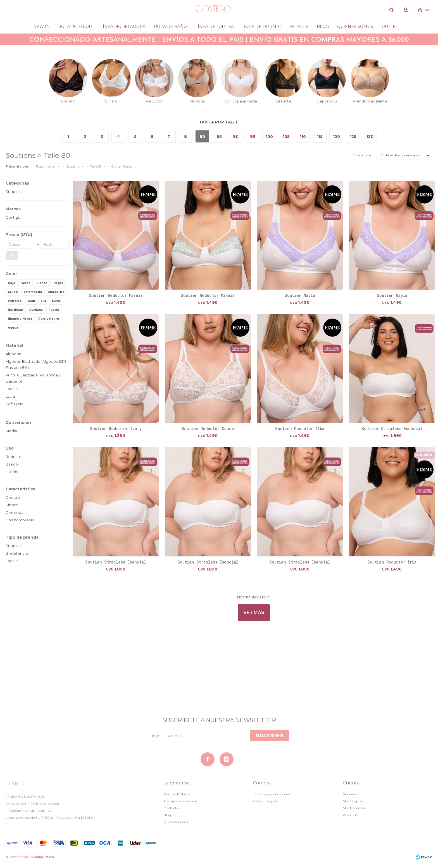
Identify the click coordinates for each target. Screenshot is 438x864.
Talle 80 (95, 166)
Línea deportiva (214, 26)
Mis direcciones (354, 808)
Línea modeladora (123, 26)
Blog (323, 26)
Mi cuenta (351, 794)
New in (41, 26)
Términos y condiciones (271, 794)
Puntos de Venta (176, 794)
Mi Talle (298, 26)
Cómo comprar (265, 801)
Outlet (390, 26)
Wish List (350, 815)
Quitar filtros (121, 166)
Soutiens (72, 166)
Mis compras (353, 801)
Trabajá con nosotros (180, 801)
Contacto (170, 808)
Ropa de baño (170, 26)
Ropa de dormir (261, 26)
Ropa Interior (75, 26)
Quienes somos (355, 26)
